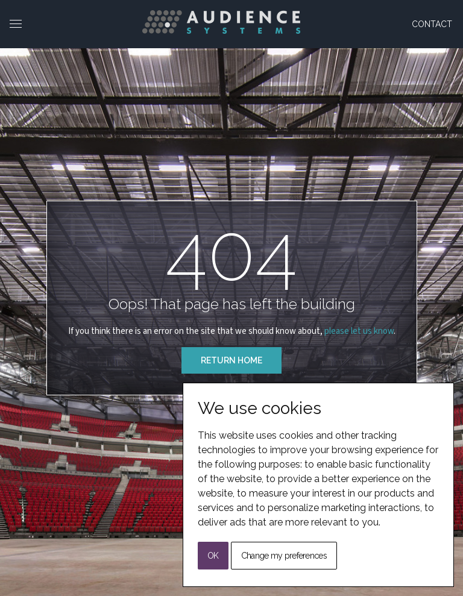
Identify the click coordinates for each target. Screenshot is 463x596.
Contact (432, 24)
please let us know (359, 331)
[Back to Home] (221, 22)
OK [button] (213, 555)
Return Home (231, 360)
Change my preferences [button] (284, 555)
